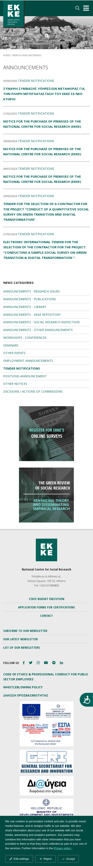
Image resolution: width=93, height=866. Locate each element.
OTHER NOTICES (15, 384)
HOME (6, 55)
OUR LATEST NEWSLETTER (20, 639)
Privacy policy (63, 848)
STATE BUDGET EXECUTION (46, 599)
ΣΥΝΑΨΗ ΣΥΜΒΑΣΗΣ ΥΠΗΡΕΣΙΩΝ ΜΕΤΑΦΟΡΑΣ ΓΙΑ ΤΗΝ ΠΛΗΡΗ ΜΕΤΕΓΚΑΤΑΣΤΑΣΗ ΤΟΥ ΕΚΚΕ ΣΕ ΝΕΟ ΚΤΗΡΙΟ (44, 93)
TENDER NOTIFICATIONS (21, 368)
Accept (68, 858)
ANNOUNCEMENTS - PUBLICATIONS (29, 299)
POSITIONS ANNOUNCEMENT (24, 376)
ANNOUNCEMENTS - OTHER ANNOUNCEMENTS (38, 330)
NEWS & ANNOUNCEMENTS (26, 55)
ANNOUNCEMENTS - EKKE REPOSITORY (32, 315)
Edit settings (19, 858)
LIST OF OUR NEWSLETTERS (21, 647)
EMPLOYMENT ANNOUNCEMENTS (28, 361)
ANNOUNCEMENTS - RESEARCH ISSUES (31, 291)
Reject (45, 858)
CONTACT (46, 615)
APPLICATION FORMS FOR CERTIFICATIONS (46, 607)
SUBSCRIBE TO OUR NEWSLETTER (25, 630)
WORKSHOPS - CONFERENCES (25, 338)
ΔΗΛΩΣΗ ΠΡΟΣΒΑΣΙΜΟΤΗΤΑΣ (25, 695)
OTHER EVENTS (14, 353)
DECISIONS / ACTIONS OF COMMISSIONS (33, 391)
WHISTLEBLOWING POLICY (23, 687)
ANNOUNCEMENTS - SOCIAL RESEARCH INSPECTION (41, 322)
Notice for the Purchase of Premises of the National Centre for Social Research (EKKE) (42, 124)
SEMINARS (10, 345)
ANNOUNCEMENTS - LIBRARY (24, 307)
